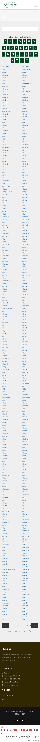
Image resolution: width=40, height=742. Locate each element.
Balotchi (4, 108)
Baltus (4, 383)
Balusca (24, 417)
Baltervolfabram (7, 308)
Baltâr (24, 386)
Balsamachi (25, 144)
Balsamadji (5, 147)
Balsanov (25, 147)
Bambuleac (25, 567)
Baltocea (24, 344)
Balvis (24, 467)
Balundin (4, 414)
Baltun (24, 381)
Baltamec (5, 219)
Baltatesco (5, 253)
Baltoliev (24, 353)
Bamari (4, 550)
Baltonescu (5, 356)
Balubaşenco (26, 397)
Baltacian (25, 175)
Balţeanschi (25, 531)
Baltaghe (4, 194)
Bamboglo (25, 564)
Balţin (3, 539)
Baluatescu (25, 394)
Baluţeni (4, 458)
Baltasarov (5, 244)
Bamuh (4, 611)
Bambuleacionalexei (8, 569)
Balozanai (25, 128)
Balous (4, 122)
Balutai (24, 425)
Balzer (24, 469)
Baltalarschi (5, 217)
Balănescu (25, 494)
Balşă (3, 508)
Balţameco (5, 511)
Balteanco (5, 289)
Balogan (24, 75)
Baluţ (23, 447)
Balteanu (4, 292)
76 (30, 630)
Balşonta (4, 506)
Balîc (3, 494)
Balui (23, 408)
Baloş (23, 131)
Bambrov (5, 567)
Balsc (23, 150)
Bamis (24, 586)
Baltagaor (25, 192)
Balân (23, 483)
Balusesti (25, 419)
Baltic (3, 319)
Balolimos (5, 89)
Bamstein (5, 608)
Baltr (23, 367)
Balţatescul (25, 522)
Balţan (24, 511)
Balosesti (25, 97)
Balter (24, 303)
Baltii (3, 328)
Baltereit (4, 306)
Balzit (3, 472)
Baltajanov (5, 211)
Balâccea (25, 478)
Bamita (24, 589)
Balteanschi (25, 289)
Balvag (4, 464)
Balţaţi (24, 528)
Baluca (24, 400)
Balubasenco (6, 397)
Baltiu (23, 339)
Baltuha (24, 378)
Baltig (3, 325)
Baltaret (4, 236)
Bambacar (5, 558)
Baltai (23, 206)
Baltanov (4, 225)
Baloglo (4, 78)
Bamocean (5, 603)
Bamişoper (25, 592)
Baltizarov (25, 342)
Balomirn (25, 89)
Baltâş (24, 389)
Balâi (3, 483)
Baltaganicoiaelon (7, 192)
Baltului (4, 381)
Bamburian (5, 575)
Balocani (24, 72)
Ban (3, 620)
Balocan (4, 72)
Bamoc (24, 600)
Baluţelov (5, 456)
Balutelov (5, 433)
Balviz (4, 469)
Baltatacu (5, 250)
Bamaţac (25, 553)
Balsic (4, 158)
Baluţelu (24, 456)
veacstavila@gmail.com (11, 682)
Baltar (4, 231)
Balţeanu (4, 533)
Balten (4, 297)
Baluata (4, 394)
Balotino (4, 119)
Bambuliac (5, 572)
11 (9, 630)
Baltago (24, 197)
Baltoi (3, 353)
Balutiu (4, 439)
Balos (23, 94)
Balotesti (24, 111)
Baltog (4, 350)
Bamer (4, 581)
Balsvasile (5, 169)
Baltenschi (5, 303)
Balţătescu (5, 544)
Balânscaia (5, 489)
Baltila (24, 331)
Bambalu (4, 564)
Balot (3, 106)
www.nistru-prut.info (11, 685)
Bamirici (4, 586)
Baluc (3, 400)
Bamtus (24, 608)
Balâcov (24, 481)
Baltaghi (24, 194)
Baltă (3, 392)
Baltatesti (25, 256)
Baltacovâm (5, 181)
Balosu (24, 103)
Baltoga (24, 350)
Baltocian (5, 347)
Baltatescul (5, 256)
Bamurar (24, 611)
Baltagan (25, 189)
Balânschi (25, 489)
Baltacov (4, 178)
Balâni (24, 486)
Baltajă (4, 214)
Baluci (4, 403)
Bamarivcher (26, 550)
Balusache (5, 417)
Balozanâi (5, 131)
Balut (23, 422)
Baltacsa (4, 183)
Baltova (4, 361)
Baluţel (4, 453)
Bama (4, 547)
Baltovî (24, 364)
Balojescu (5, 86)
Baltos (24, 356)
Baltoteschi (5, 358)
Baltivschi (5, 342)
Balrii (3, 139)
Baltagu (24, 200)
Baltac (24, 172)
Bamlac (4, 597)
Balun (23, 411)
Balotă (24, 119)
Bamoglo (25, 603)
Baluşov (4, 447)
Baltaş (4, 278)
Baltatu (24, 264)
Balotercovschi (6, 111)
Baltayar (24, 269)
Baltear (24, 292)
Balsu (3, 167)
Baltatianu (5, 261)
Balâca (4, 478)
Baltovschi (5, 364)
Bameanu (25, 578)
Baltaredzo (5, 233)
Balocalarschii (26, 69)
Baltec (4, 294)
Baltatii (24, 261)
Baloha (4, 81)
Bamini (24, 583)
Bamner (4, 600)
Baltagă (4, 203)
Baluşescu (25, 444)
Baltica (24, 319)
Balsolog (24, 161)
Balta (3, 172)
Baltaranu (25, 231)
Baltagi (4, 197)
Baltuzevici (25, 383)
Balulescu (5, 411)
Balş (23, 497)
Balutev (24, 436)
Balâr (3, 492)
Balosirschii (25, 100)
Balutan (24, 428)
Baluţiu (24, 458)
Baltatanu (25, 250)
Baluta (4, 425)
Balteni (24, 300)
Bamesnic (25, 581)
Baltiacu (24, 311)
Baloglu (24, 78)
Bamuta (4, 614)
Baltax (24, 267)
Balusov (4, 422)
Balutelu (24, 433)
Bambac (24, 556)
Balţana (4, 514)
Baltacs (24, 181)
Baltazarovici (26, 275)
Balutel (4, 431)
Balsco (24, 153)
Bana (23, 620)
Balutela (24, 431)
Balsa (3, 142)
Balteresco (25, 306)
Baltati (4, 258)
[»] (34, 625)
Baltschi (4, 375)
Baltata (24, 247)
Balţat (23, 517)
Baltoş (4, 367)
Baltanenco (25, 222)
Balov (23, 122)
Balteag (24, 283)
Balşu (23, 506)
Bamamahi (25, 547)
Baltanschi (25, 225)
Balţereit (4, 536)
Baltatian (24, 258)
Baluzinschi (25, 439)
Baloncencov (26, 92)
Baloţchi (24, 133)
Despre (20, 699)
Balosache (5, 97)
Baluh (3, 408)
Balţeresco (25, 536)
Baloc (3, 69)
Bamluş (24, 597)
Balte (23, 281)
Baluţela (24, 453)
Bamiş (4, 592)
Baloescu (5, 75)
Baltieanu (25, 322)
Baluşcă (4, 444)
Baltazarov (5, 275)
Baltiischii (25, 328)
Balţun (24, 542)
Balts (3, 372)
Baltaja (4, 208)
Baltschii (24, 375)
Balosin (4, 100)
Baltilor (24, 333)
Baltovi (24, 361)
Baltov (24, 358)
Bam (23, 544)
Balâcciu (4, 481)
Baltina (24, 336)
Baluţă (24, 461)
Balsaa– (4, 144)
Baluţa (4, 450)
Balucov (24, 403)
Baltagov (4, 200)
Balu (23, 392)
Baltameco (25, 219)
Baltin (3, 336)
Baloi (23, 81)
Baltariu (24, 239)
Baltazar (24, 272)
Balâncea (5, 486)
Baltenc (24, 297)
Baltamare (25, 217)
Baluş (3, 442)
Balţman (24, 539)
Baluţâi (4, 461)
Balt (23, 169)
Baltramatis (5, 369)
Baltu (3, 378)
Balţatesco (25, 519)
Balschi (4, 153)
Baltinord (4, 339)
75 (23, 630)
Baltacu (24, 183)
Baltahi (4, 206)
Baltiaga (4, 314)
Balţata (4, 519)
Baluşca (24, 442)
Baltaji (24, 211)
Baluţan (24, 450)
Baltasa (24, 242)
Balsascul (5, 150)
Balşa (3, 500)
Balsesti (24, 156)
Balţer (24, 533)
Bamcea (4, 578)
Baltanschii (5, 228)
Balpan (24, 136)
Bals (23, 139)
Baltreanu (25, 369)
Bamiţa (4, 595)
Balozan (4, 128)
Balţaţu (4, 531)
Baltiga (24, 325)
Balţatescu (5, 522)
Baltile (4, 333)
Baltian (24, 314)
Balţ (23, 508)
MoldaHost (20, 714)
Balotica (24, 114)
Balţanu (24, 514)
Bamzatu (25, 617)
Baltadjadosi (6, 186)
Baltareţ (24, 236)
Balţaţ (3, 528)
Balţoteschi (5, 542)
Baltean (24, 286)
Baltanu (24, 228)
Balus (23, 414)
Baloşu (4, 133)
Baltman (4, 344)
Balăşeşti (5, 497)
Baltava (4, 267)
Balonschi (5, 94)
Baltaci (4, 175)
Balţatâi (24, 525)
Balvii (3, 467)
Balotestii (5, 114)
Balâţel (24, 492)
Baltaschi (25, 244)
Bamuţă (24, 614)
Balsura (24, 167)
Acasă (4, 17)
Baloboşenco (26, 67)
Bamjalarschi (26, 595)
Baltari (4, 239)
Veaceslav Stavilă (20, 695)
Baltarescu (25, 233)
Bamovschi (5, 606)
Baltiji (3, 331)
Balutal (4, 428)
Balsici (24, 158)
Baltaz (4, 272)
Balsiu (4, 161)
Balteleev (25, 294)
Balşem (4, 503)
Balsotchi (5, 164)
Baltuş (4, 386)
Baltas (4, 242)
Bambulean (25, 569)
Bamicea (4, 583)
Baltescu (24, 308)
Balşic (24, 503)
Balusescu (5, 419)
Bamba (4, 556)
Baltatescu (25, 253)
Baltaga (4, 189)
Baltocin (24, 347)
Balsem (4, 156)
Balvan (24, 464)
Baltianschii (5, 317)
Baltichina (5, 322)
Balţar (4, 517)
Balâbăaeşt (5, 475)
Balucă (4, 406)
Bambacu (5, 561)
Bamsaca (25, 606)
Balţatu (4, 525)
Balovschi (25, 125)
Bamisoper (5, 589)
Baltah (24, 203)
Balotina (24, 117)
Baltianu (24, 317)
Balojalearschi (26, 83)
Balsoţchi (25, 164)
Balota (24, 106)
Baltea (4, 283)
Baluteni (4, 436)
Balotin (4, 117)
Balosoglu (5, 103)
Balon (3, 92)
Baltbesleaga (6, 281)
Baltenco (4, 300)
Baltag (24, 186)
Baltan (4, 222)
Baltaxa (4, 269)
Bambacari (25, 558)
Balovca (4, 125)
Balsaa (24, 142)
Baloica (4, 83)
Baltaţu (24, 278)
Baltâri (4, 389)
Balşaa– (24, 500)
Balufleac (25, 406)
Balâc (23, 475)
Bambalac (25, 561)
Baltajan (24, 208)
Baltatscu (5, 264)
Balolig (24, 86)
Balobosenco (6, 67)
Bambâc (24, 575)
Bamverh (5, 617)
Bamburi (24, 572)
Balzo (23, 472)
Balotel (24, 108)
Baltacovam (25, 178)
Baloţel (4, 136)
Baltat (3, 247)
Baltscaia (25, 372)
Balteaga (4, 286)
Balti (3, 311)
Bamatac (4, 553)
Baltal (23, 214)
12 (16, 630)
